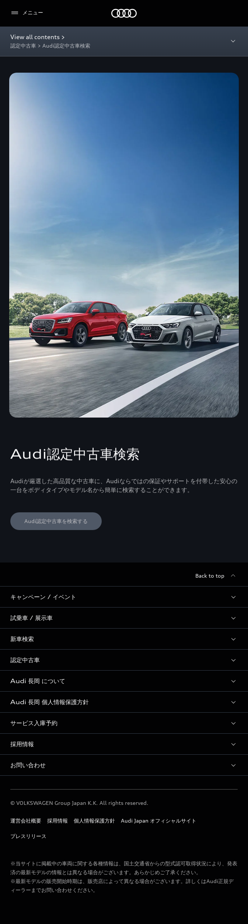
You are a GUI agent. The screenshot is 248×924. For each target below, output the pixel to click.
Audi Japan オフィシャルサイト (158, 820)
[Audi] (124, 13)
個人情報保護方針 (94, 820)
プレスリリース (28, 836)
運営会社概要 (25, 820)
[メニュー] (26, 13)
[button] (124, 597)
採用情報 (57, 820)
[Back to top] (216, 575)
